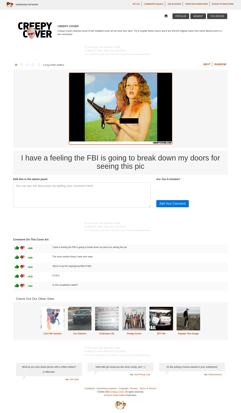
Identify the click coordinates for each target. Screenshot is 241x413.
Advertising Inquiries (106, 388)
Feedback (90, 388)
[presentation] (185, 189)
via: (67, 379)
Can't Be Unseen (53, 333)
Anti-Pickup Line (142, 374)
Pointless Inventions (196, 4)
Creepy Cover (134, 333)
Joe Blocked (174, 4)
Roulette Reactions (223, 4)
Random (220, 64)
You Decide (217, 16)
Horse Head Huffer (115, 395)
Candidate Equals (154, 4)
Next (206, 64)
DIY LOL (136, 4)
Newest (198, 16)
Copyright (123, 388)
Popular (180, 16)
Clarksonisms (215, 374)
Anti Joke (74, 379)
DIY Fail (161, 333)
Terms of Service (148, 388)
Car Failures (79, 333)
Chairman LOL (107, 333)
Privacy (134, 388)
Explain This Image (188, 333)
